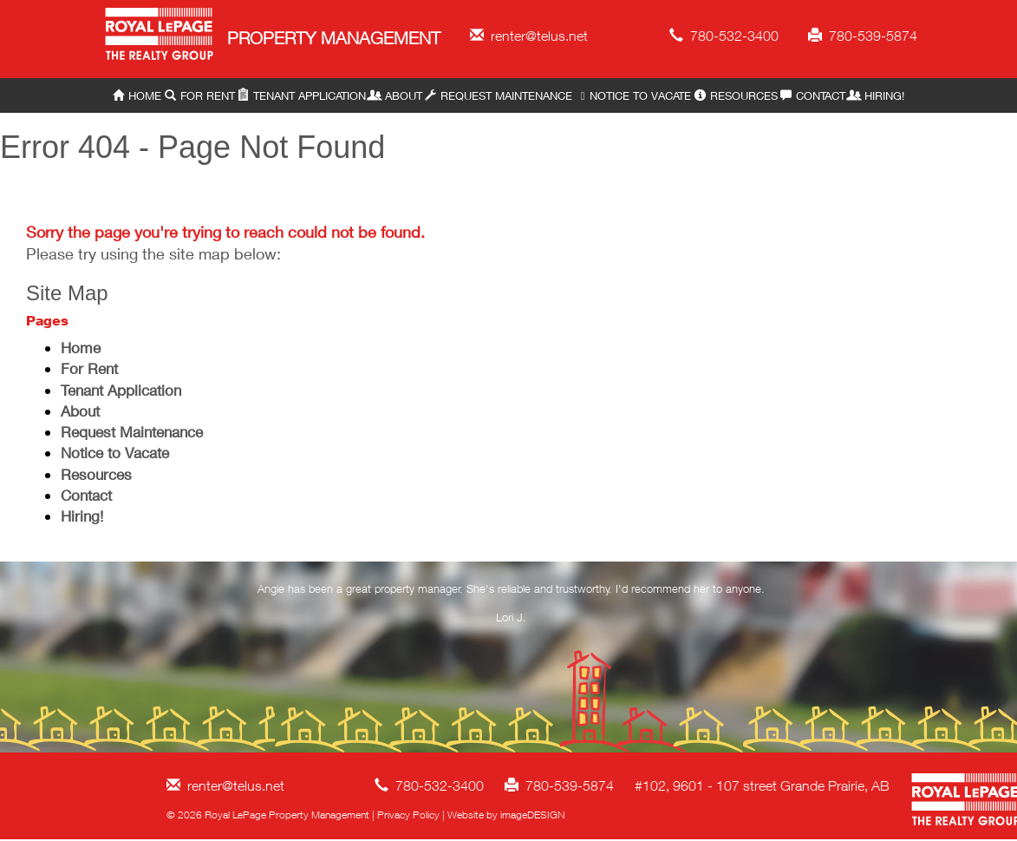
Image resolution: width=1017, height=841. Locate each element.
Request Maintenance (498, 95)
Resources (736, 95)
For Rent (200, 95)
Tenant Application (302, 95)
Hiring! (876, 95)
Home (137, 95)
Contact (812, 95)
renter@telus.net (529, 35)
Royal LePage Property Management (159, 37)
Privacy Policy (408, 814)
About (395, 95)
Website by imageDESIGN (505, 814)
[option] (510, 606)
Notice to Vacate (633, 95)
